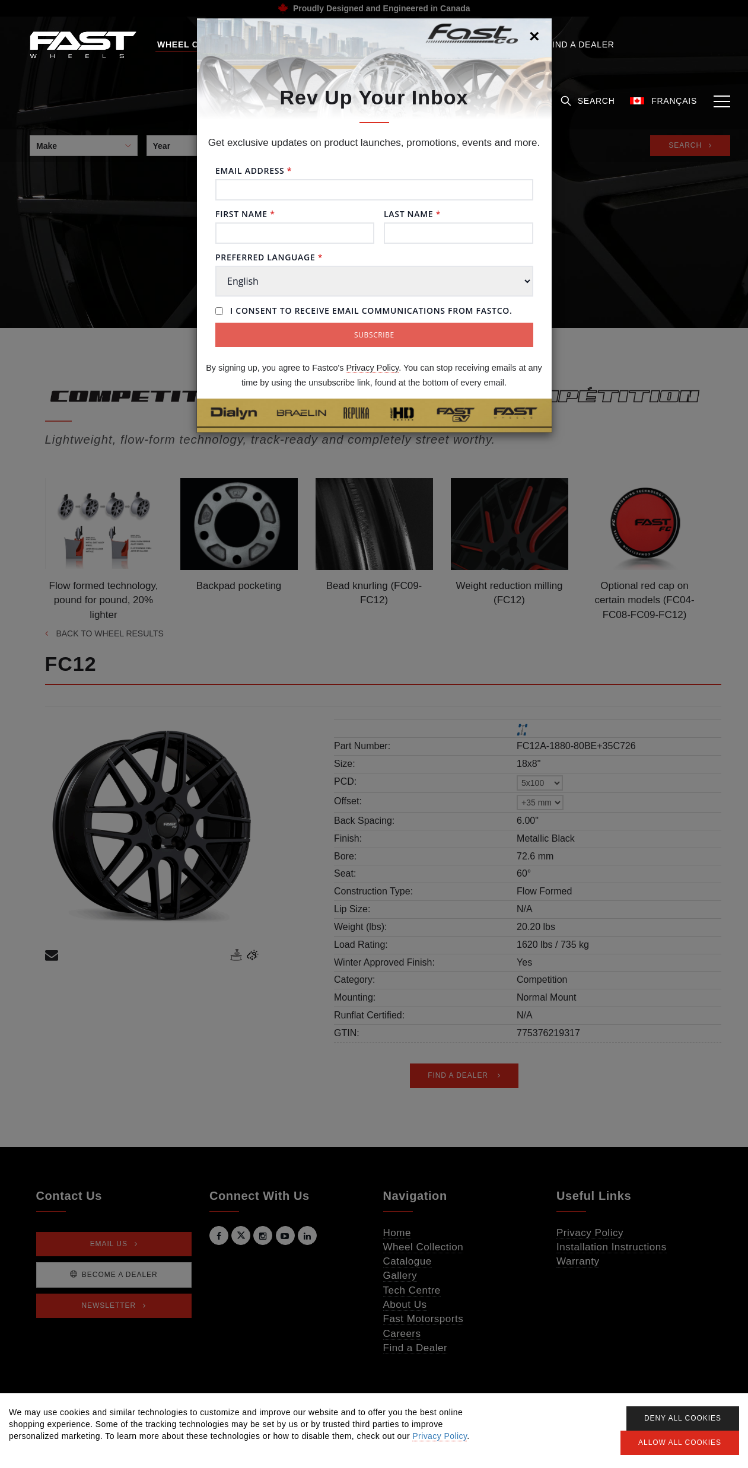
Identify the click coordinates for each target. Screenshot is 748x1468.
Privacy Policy (372, 367)
